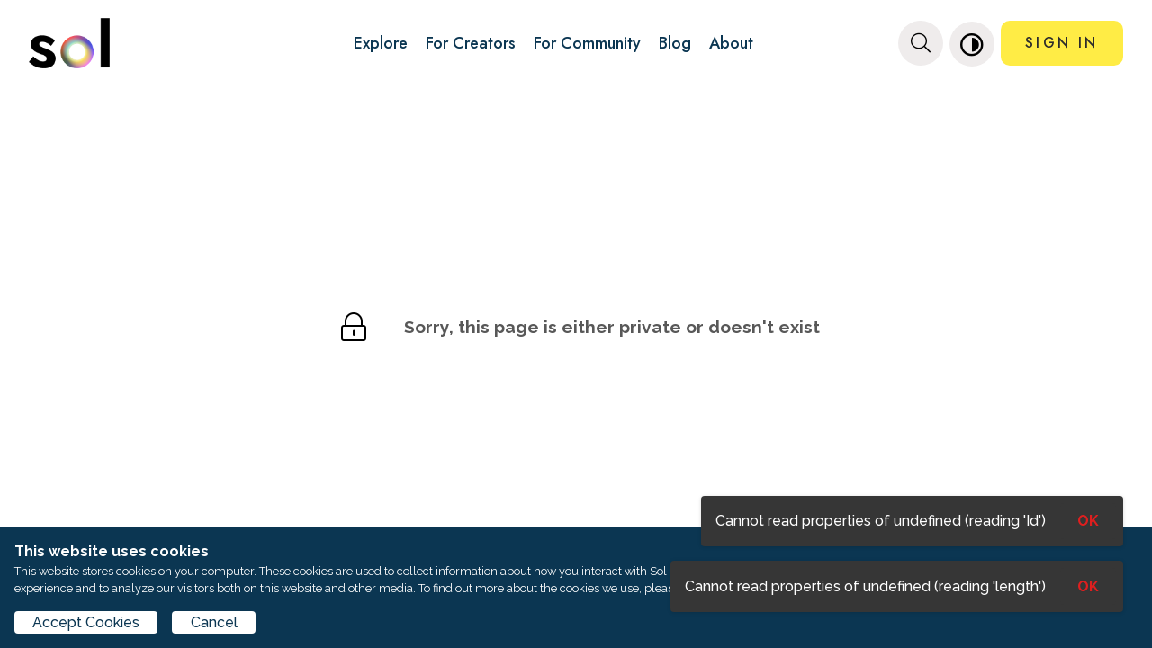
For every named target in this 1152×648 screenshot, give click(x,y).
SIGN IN (1061, 42)
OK (1088, 586)
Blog (675, 43)
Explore (381, 43)
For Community (587, 43)
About (731, 43)
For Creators (471, 43)
